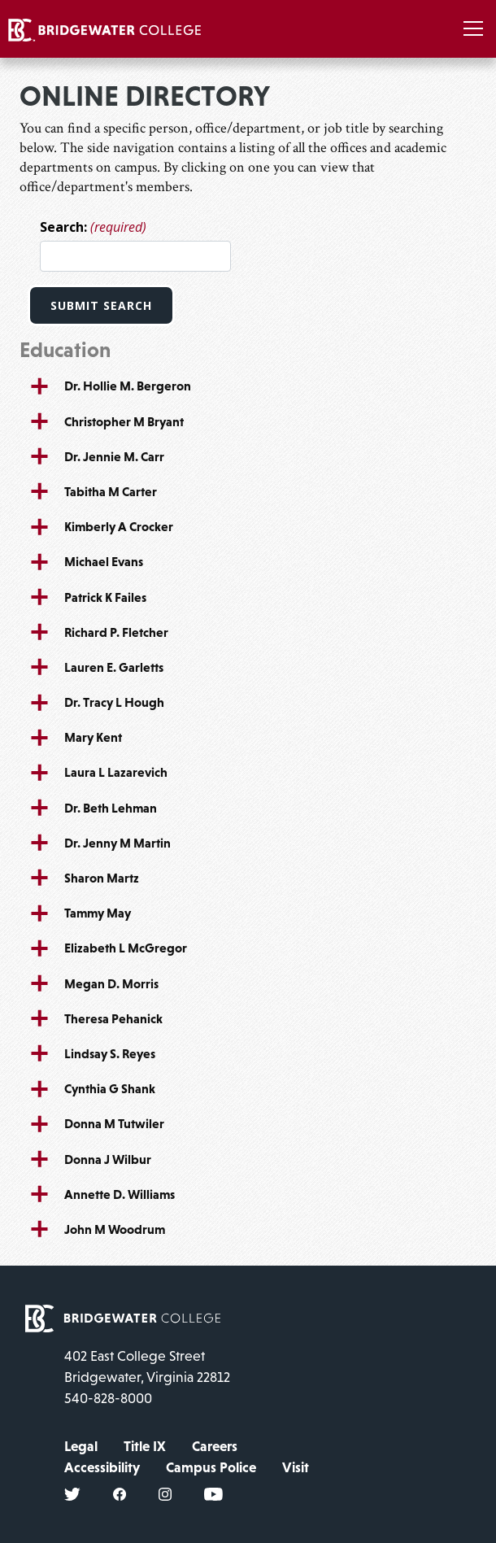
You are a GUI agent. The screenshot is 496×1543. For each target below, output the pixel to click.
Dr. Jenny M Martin (117, 842)
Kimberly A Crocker (118, 526)
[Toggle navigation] (473, 29)
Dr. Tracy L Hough (114, 702)
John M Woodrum (114, 1229)
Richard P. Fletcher (116, 632)
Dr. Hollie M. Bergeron (127, 385)
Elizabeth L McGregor (125, 947)
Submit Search (101, 305)
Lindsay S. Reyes (109, 1053)
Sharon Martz (101, 877)
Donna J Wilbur (107, 1159)
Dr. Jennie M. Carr (114, 456)
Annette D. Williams (119, 1194)
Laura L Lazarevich (116, 772)
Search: (93, 227)
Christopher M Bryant (124, 421)
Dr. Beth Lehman (110, 807)
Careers (214, 1446)
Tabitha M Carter (110, 491)
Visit (295, 1467)
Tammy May (97, 912)
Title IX (145, 1446)
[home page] (122, 1317)
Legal (81, 1446)
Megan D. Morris (111, 983)
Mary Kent (93, 737)
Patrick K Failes (105, 597)
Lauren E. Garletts (113, 667)
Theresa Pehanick (113, 1018)
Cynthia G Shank (109, 1088)
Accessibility (102, 1467)
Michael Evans (103, 561)
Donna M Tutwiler (114, 1123)
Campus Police (211, 1467)
